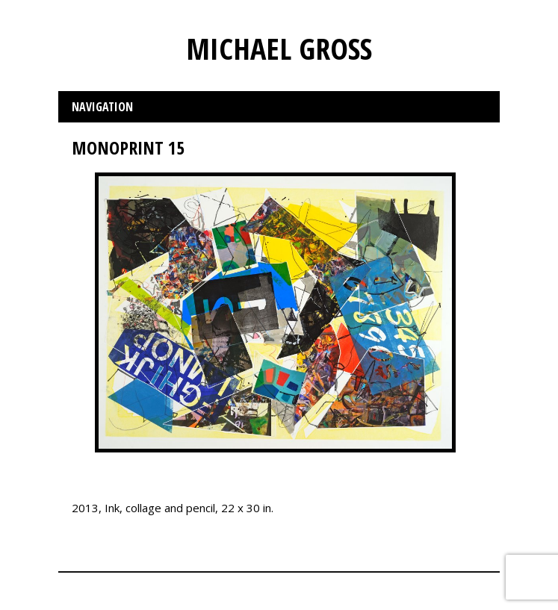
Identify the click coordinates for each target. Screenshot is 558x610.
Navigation (102, 107)
